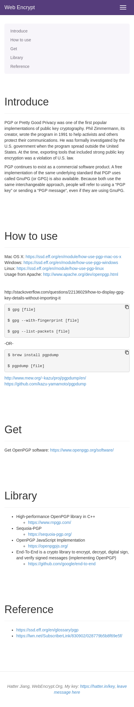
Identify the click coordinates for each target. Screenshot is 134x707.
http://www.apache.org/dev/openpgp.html (80, 274)
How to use (20, 40)
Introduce (19, 31)
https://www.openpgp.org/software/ (82, 450)
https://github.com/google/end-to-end (62, 563)
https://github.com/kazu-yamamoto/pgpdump (45, 384)
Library (16, 57)
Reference (20, 66)
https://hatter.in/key (97, 686)
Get (13, 48)
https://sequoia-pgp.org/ (50, 534)
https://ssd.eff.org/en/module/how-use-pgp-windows (71, 262)
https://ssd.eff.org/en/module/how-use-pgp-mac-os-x (73, 256)
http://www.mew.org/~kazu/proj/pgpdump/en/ (45, 378)
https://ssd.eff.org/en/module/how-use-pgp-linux (60, 268)
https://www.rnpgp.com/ (49, 522)
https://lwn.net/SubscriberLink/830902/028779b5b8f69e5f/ (69, 635)
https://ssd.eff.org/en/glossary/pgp (47, 630)
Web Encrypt (19, 7)
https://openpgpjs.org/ (48, 546)
